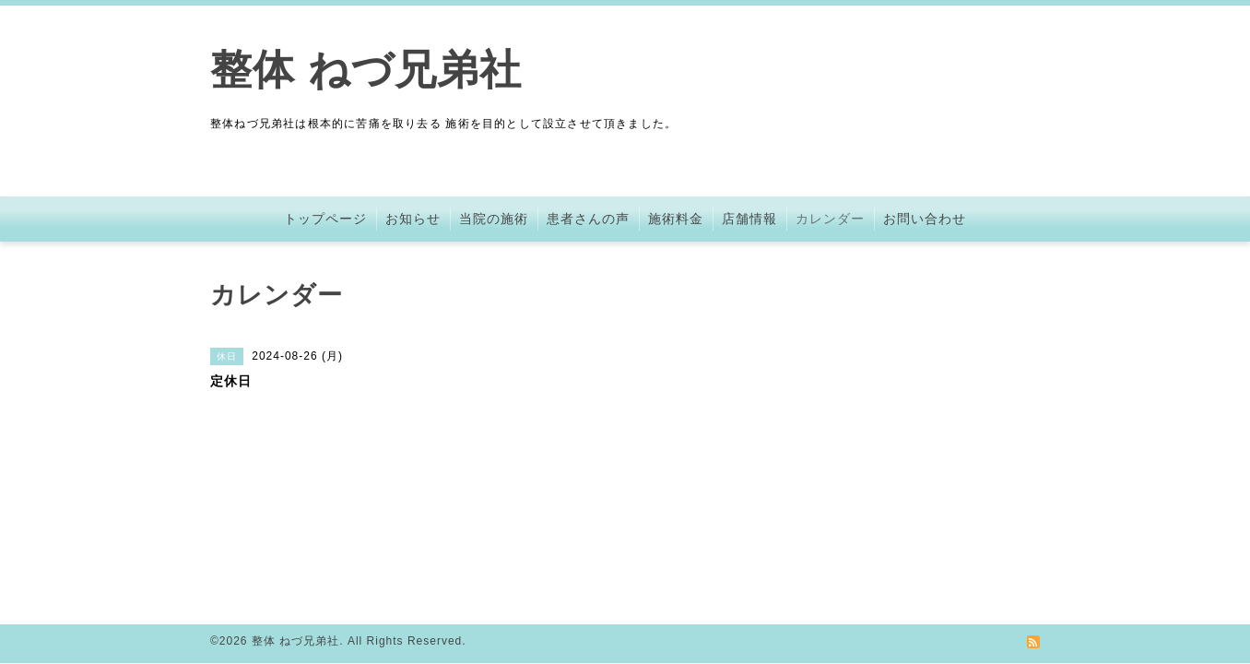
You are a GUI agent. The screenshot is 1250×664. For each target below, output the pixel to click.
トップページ (325, 218)
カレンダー (830, 218)
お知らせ (413, 218)
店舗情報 (749, 218)
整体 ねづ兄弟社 (366, 69)
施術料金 (675, 218)
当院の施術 (493, 218)
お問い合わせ (924, 218)
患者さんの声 (588, 218)
